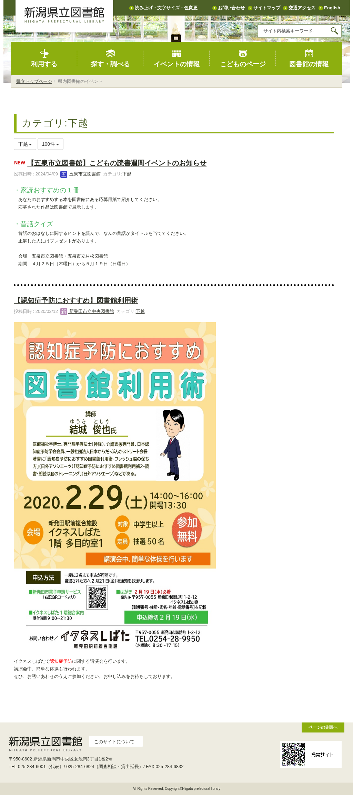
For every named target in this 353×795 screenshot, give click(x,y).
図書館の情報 (309, 58)
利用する (44, 58)
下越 (126, 173)
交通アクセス (302, 7)
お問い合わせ (231, 7)
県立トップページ (34, 81)
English (332, 7)
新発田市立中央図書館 (87, 311)
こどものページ (243, 58)
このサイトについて (114, 741)
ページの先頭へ (323, 727)
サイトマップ (266, 7)
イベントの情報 (177, 58)
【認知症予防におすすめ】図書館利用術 (76, 300)
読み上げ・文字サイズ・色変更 (166, 7)
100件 (50, 144)
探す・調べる (110, 58)
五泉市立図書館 (80, 173)
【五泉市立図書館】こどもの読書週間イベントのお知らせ (116, 163)
